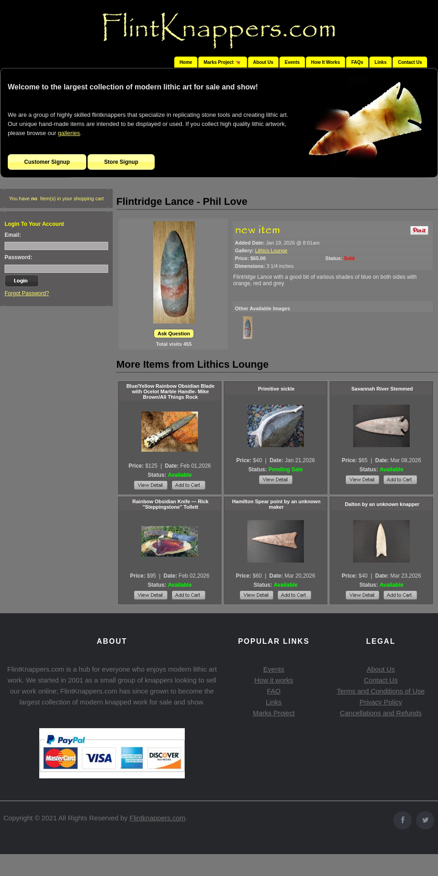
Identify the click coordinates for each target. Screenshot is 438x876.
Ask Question (174, 333)
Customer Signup (47, 162)
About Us (263, 62)
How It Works (325, 62)
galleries (69, 133)
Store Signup (121, 162)
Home (185, 62)
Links (380, 62)
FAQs (357, 62)
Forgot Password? (27, 293)
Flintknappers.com (158, 818)
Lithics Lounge (271, 250)
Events (292, 62)
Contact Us (410, 62)
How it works (273, 680)
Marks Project (274, 713)
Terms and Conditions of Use (381, 691)
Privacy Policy (381, 702)
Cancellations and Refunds (381, 713)
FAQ (274, 691)
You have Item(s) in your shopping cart (56, 198)
